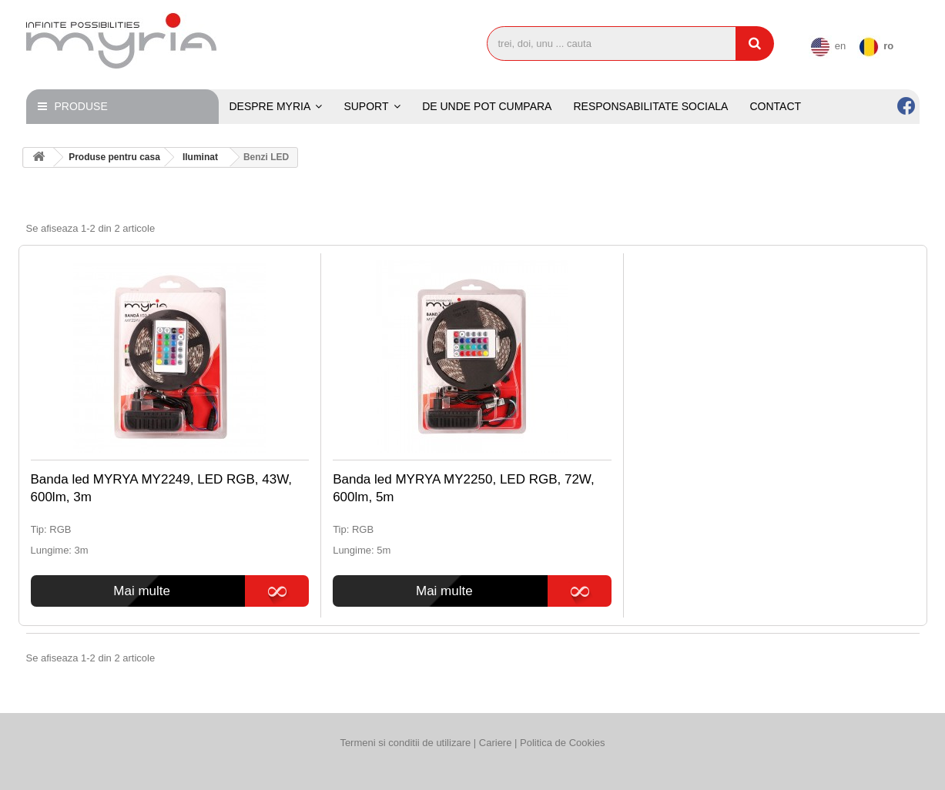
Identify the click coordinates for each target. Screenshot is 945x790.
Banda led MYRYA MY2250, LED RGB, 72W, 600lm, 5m (464, 488)
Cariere (496, 742)
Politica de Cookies (562, 742)
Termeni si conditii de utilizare (405, 742)
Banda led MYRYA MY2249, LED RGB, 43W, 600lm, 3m (162, 488)
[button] (372, 106)
